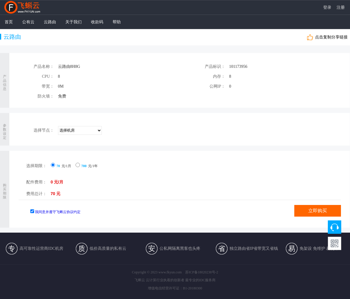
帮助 (117, 22)
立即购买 (317, 210)
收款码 (97, 22)
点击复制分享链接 (331, 37)
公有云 (28, 22)
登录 (327, 8)
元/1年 (87, 166)
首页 (9, 22)
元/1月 (61, 166)
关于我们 (73, 22)
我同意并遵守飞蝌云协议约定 (57, 212)
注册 (341, 8)
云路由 (50, 22)
